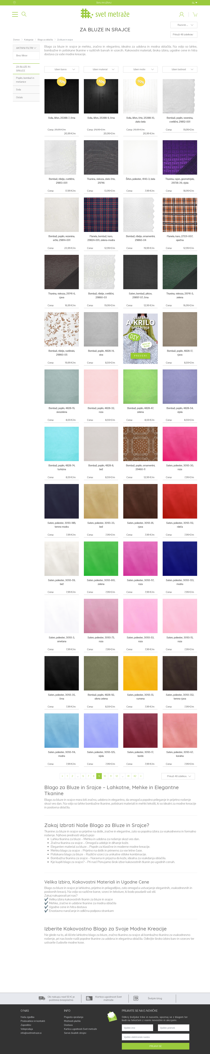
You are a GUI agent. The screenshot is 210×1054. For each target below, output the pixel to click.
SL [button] (194, 2)
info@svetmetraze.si (31, 1035)
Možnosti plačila (72, 1023)
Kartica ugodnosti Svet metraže (80, 1031)
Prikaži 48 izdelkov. (183, 37)
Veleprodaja (27, 1031)
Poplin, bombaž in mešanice (25, 82)
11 (111, 778)
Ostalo (19, 99)
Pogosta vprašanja (73, 1019)
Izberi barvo (61, 71)
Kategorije (28, 42)
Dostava (68, 1027)
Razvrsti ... (183, 27)
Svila (18, 92)
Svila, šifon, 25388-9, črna (101, 120)
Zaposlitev (26, 1027)
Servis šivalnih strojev (75, 1035)
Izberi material (100, 71)
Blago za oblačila (45, 42)
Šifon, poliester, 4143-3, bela (140, 181)
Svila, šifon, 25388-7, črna (61, 120)
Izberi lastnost (179, 71)
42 (134, 778)
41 (128, 778)
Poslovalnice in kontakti (33, 1023)
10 (105, 778)
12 (117, 778)
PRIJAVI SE (155, 1048)
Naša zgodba (27, 1019)
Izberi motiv (139, 71)
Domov (16, 42)
